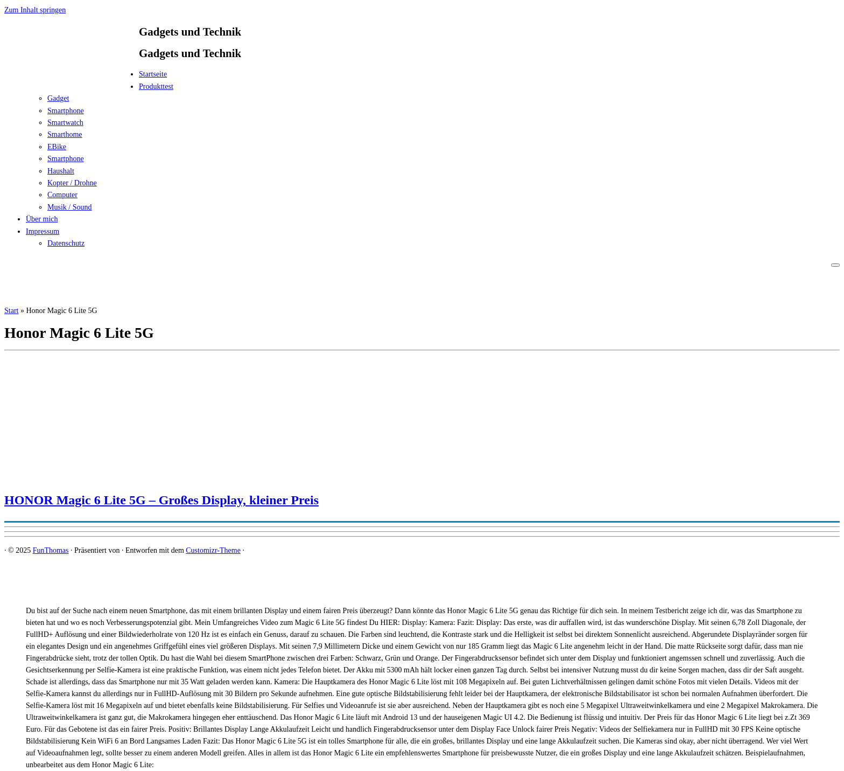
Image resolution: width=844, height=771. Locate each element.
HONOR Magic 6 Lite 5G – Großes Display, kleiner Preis (161, 500)
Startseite (153, 74)
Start (11, 311)
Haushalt (60, 171)
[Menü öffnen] (835, 265)
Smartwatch (65, 123)
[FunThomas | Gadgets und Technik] (71, 77)
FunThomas (51, 550)
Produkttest (156, 86)
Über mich (42, 219)
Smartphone (65, 111)
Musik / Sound (69, 207)
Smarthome (64, 134)
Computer (62, 195)
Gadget (58, 98)
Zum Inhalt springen (35, 10)
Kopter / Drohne (72, 183)
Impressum (42, 231)
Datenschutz (66, 243)
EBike (56, 147)
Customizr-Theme (213, 550)
